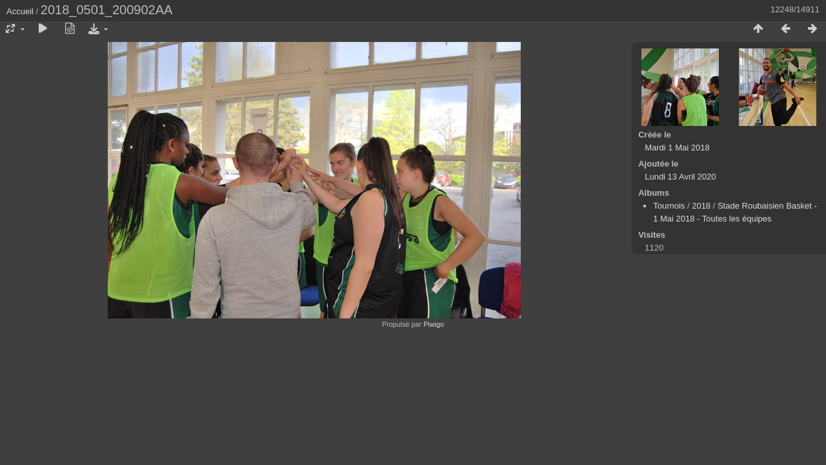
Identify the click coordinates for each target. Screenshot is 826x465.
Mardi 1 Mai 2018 (677, 147)
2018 (701, 206)
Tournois (669, 206)
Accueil (20, 11)
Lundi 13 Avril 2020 (680, 176)
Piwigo (433, 324)
